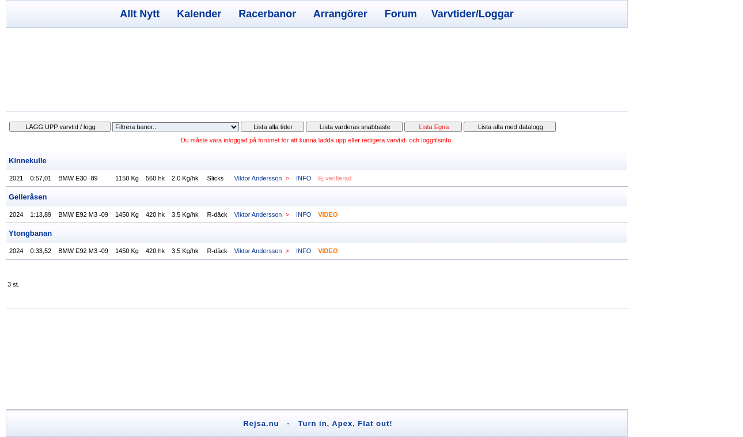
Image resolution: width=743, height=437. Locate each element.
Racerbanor (267, 14)
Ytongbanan (30, 233)
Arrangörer (340, 14)
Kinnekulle (28, 160)
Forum (401, 14)
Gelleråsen (28, 197)
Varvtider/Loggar (472, 14)
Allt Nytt (140, 14)
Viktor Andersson (258, 178)
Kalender (199, 14)
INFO (303, 178)
